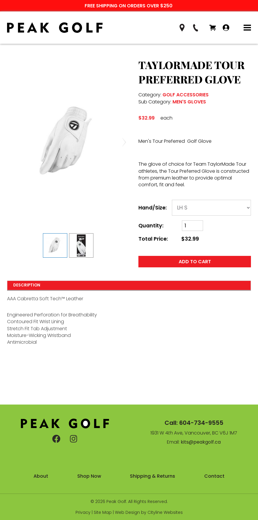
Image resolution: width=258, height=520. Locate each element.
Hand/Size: (152, 207)
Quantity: (150, 225)
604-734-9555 (201, 423)
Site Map (103, 512)
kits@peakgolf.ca (201, 442)
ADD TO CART (195, 261)
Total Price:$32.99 (168, 239)
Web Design (127, 512)
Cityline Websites (165, 512)
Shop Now (89, 476)
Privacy (83, 512)
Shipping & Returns (152, 476)
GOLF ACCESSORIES (185, 94)
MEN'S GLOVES (189, 101)
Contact (214, 476)
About (40, 476)
